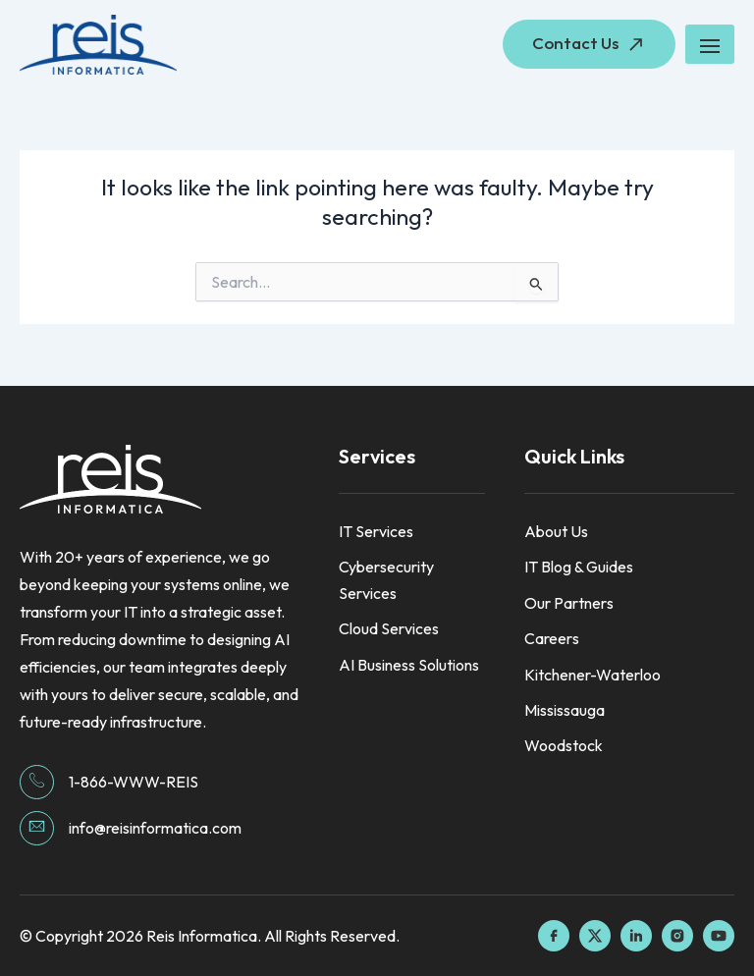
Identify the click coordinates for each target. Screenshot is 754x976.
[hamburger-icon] (709, 44)
